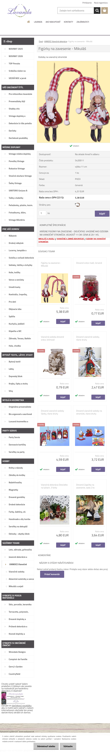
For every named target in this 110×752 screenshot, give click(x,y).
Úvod (41, 41)
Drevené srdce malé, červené (89, 263)
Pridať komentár (52, 574)
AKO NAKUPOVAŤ (53, 21)
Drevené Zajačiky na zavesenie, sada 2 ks (85, 486)
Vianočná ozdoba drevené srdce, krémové (52, 338)
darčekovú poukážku (22, 705)
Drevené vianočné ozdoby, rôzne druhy (88, 338)
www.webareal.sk (26, 731)
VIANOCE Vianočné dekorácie (55, 41)
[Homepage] (28, 21)
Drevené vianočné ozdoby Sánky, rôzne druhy (52, 412)
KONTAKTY (68, 21)
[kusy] (42, 213)
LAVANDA (38, 21)
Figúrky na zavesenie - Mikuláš (51, 264)
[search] (97, 10)
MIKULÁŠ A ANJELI (46, 239)
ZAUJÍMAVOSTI (82, 21)
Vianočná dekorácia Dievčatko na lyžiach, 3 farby (54, 486)
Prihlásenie (87, 2)
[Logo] (19, 10)
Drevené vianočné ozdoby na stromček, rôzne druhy (89, 412)
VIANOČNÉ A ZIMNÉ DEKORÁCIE (70, 239)
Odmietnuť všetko (46, 746)
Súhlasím (68, 746)
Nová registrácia (101, 2)
